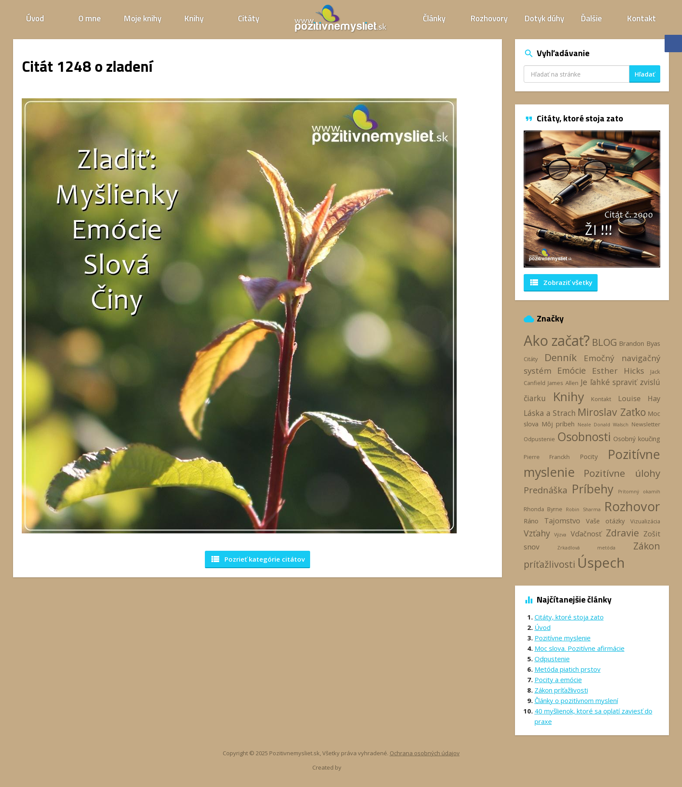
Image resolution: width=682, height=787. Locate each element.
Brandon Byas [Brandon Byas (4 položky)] (639, 343)
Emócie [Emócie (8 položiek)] (571, 370)
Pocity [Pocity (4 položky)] (589, 456)
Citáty (248, 18)
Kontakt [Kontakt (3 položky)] (601, 399)
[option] (592, 199)
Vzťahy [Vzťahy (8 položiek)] (537, 533)
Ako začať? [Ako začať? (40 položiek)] (557, 340)
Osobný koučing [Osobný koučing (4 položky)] (636, 438)
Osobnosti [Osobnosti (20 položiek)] (584, 437)
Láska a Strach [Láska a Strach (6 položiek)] (550, 413)
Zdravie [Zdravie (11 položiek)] (622, 532)
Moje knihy (142, 18)
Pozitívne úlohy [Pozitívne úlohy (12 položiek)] (622, 473)
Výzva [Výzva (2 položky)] (560, 535)
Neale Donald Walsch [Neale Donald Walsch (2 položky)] (603, 425)
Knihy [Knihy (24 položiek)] (568, 396)
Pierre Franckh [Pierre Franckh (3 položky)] (547, 457)
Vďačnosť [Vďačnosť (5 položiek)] (586, 534)
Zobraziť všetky (560, 282)
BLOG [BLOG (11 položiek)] (604, 341)
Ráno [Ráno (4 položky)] (531, 520)
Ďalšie (591, 18)
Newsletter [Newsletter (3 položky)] (646, 424)
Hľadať (645, 74)
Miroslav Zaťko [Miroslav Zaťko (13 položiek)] (611, 412)
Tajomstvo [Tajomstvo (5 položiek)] (562, 521)
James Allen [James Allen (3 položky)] (563, 383)
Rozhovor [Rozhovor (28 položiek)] (632, 506)
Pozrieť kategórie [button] (257, 559)
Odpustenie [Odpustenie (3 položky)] (539, 439)
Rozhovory (489, 18)
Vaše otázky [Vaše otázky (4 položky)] (605, 520)
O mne (89, 18)
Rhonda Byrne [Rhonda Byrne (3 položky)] (543, 509)
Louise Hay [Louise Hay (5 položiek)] (639, 398)
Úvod (35, 18)
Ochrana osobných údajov (425, 753)
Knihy (194, 18)
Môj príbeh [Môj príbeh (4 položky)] (558, 423)
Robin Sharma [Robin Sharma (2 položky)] (583, 509)
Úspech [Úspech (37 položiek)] (601, 562)
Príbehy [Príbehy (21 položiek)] (592, 489)
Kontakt (641, 18)
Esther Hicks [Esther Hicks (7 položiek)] (618, 370)
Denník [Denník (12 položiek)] (561, 357)
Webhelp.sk (357, 767)
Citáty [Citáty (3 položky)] (531, 359)
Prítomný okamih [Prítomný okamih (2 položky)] (639, 492)
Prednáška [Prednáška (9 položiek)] (545, 490)
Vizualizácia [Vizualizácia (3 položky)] (645, 521)
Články (434, 18)
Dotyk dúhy (544, 18)
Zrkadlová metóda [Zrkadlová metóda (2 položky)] (586, 548)
